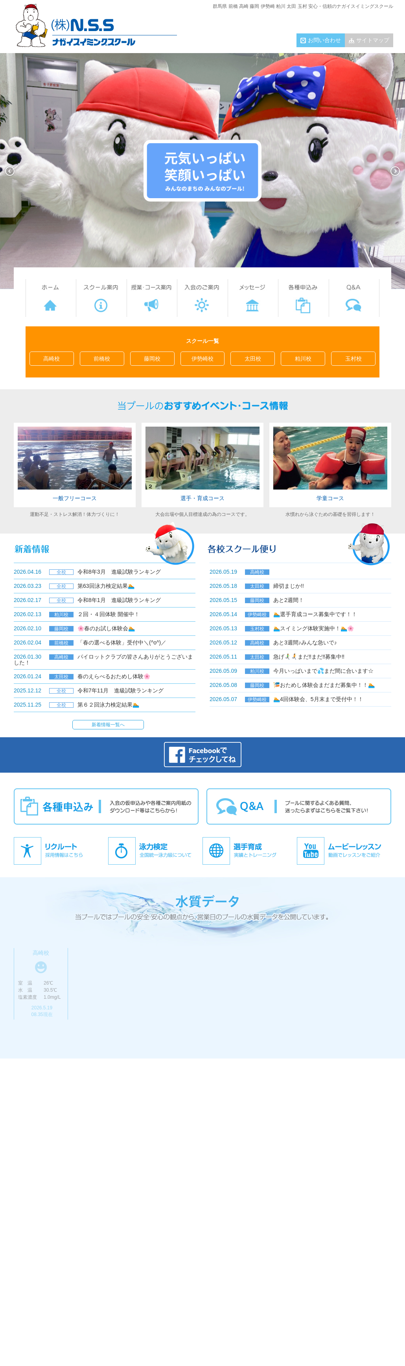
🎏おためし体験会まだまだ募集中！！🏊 (324, 685)
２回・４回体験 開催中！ (108, 614)
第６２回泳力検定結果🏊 (108, 704)
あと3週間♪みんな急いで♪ (305, 642)
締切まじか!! (288, 586)
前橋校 (102, 358)
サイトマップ (372, 40)
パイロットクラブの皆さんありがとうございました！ (103, 660)
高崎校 (51, 358)
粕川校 (303, 358)
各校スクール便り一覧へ (297, 719)
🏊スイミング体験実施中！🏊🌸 (313, 628)
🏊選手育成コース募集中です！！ (315, 614)
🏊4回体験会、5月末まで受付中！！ (318, 699)
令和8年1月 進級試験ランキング (119, 600)
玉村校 (353, 358)
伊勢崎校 (202, 358)
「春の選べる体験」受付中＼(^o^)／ (121, 642)
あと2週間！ (288, 600)
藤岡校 (152, 358)
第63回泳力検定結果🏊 (105, 586)
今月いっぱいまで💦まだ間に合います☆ (323, 671)
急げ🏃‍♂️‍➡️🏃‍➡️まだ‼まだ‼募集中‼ (308, 657)
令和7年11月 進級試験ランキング (120, 690)
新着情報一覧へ (108, 724)
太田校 (253, 358)
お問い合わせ (324, 40)
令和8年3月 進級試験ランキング (119, 572)
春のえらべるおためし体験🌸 (113, 676)
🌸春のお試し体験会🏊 (106, 628)
